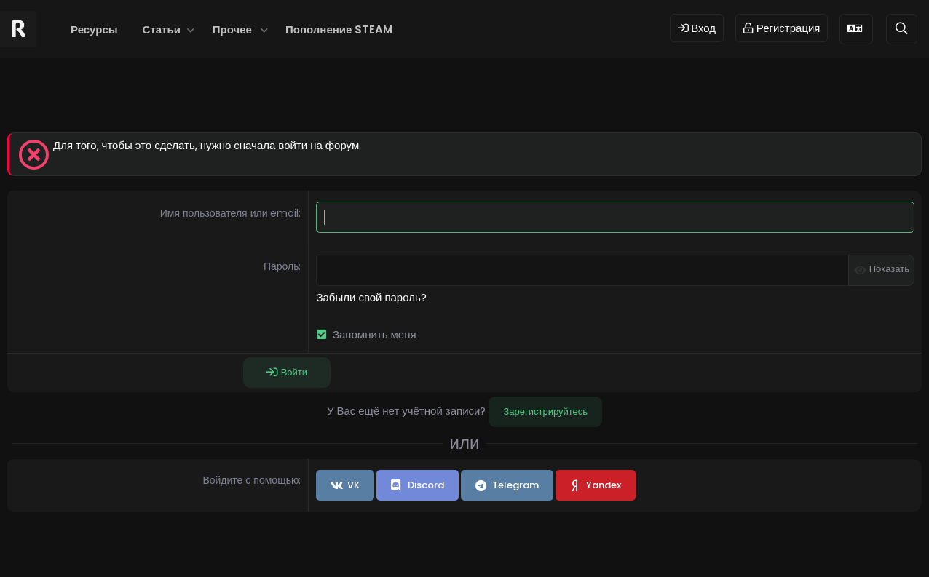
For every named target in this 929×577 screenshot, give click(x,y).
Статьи (162, 29)
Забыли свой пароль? (371, 297)
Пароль (281, 266)
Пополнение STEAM (338, 29)
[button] (191, 29)
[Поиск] (901, 29)
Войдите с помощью (250, 480)
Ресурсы (94, 29)
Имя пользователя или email (229, 213)
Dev (513, 542)
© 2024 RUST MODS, (456, 542)
